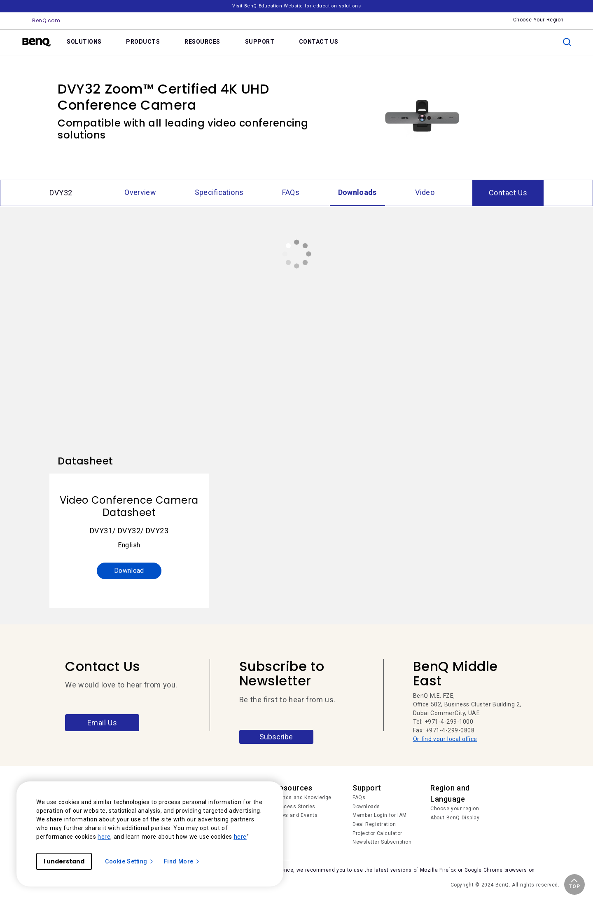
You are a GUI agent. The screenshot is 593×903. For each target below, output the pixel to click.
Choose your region (454, 809)
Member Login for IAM (380, 815)
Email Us (102, 722)
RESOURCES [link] (202, 41)
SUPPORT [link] (260, 41)
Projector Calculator (377, 833)
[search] (567, 42)
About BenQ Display (454, 818)
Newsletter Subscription (382, 842)
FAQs (359, 797)
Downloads (366, 806)
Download (129, 571)
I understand (64, 861)
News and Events (296, 815)
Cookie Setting (129, 861)
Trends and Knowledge (303, 797)
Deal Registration (374, 824)
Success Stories (295, 806)
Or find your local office (445, 739)
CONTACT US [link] (319, 41)
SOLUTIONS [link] (84, 41)
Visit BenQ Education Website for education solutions (296, 6)
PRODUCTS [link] (143, 41)
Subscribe (276, 736)
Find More (182, 861)
